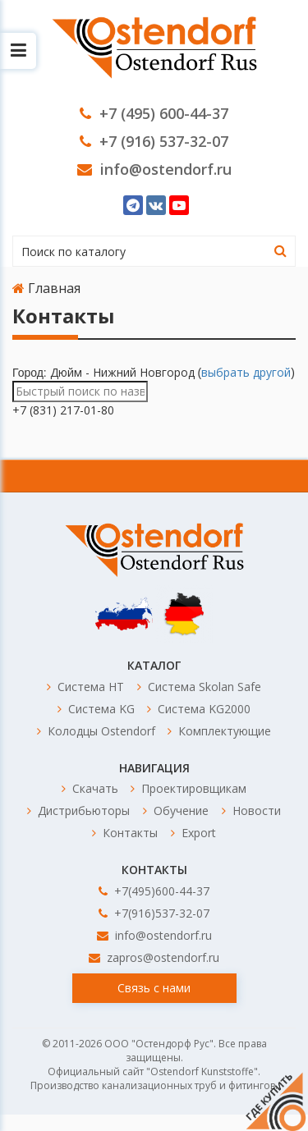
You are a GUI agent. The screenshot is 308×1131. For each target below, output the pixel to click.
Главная (46, 288)
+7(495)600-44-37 (154, 891)
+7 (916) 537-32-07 (154, 141)
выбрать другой (246, 372)
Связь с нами (154, 988)
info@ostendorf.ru (154, 169)
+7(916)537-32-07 (154, 913)
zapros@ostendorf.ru (154, 957)
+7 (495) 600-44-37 (154, 113)
